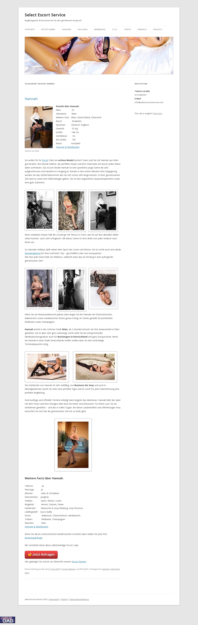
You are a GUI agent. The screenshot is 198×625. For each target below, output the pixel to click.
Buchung (82, 29)
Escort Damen (48, 29)
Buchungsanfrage (33, 537)
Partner (64, 599)
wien (27, 572)
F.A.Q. (114, 29)
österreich (115, 569)
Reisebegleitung (33, 253)
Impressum (54, 599)
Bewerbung (99, 29)
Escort (45, 160)
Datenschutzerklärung (79, 599)
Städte (127, 29)
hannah (105, 569)
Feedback (142, 29)
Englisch (157, 29)
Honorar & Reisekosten (68, 147)
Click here (157, 113)
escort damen (68, 569)
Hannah (31, 98)
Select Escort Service (45, 15)
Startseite (29, 29)
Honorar (66, 29)
